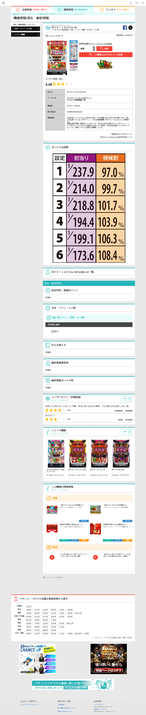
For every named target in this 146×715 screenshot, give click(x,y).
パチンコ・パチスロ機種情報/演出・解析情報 (41, 14)
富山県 (37, 617)
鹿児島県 (78, 634)
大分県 (61, 634)
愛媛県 (45, 630)
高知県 (53, 630)
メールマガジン (99, 704)
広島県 (53, 627)
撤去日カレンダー (119, 134)
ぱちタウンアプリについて (29, 704)
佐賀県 (37, 634)
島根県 (37, 627)
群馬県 (45, 613)
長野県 (70, 617)
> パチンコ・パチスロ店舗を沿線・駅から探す (112, 638)
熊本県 (53, 634)
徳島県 (28, 630)
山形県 (61, 610)
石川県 (45, 617)
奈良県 (61, 623)
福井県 (53, 617)
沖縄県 (86, 634)
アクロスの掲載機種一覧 (76, 100)
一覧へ (125, 398)
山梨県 (61, 617)
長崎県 (45, 634)
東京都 (70, 613)
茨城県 (28, 613)
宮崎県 (70, 634)
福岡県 (28, 634)
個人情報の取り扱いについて (66, 708)
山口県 (61, 627)
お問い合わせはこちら (64, 711)
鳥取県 (28, 627)
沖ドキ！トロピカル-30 (75, 14)
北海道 (28, 606)
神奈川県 (78, 613)
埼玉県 (53, 613)
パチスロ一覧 (61, 14)
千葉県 (61, 613)
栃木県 (37, 613)
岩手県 (37, 610)
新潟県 (28, 617)
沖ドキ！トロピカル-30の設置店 (100, 44)
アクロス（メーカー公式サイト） (79, 98)
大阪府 (45, 623)
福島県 (70, 610)
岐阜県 (28, 620)
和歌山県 (70, 623)
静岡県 (37, 620)
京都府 (37, 623)
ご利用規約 (61, 704)
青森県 (28, 610)
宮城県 (45, 610)
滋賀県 (28, 623)
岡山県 (45, 627)
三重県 (53, 620)
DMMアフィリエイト (101, 709)
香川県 (37, 630)
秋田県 (53, 610)
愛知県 (45, 620)
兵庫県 (53, 623)
